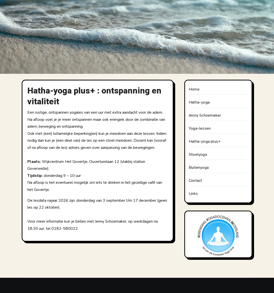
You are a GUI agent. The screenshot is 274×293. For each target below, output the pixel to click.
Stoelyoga (198, 154)
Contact (195, 180)
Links (193, 193)
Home (194, 89)
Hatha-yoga (199, 102)
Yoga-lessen (200, 128)
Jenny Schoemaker (205, 115)
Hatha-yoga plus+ (205, 141)
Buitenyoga (199, 167)
